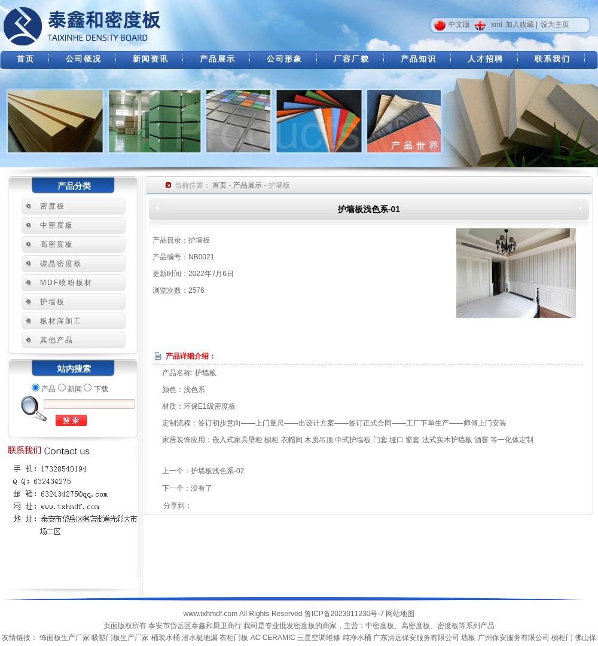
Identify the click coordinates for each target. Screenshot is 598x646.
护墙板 (52, 302)
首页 (26, 58)
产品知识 (419, 58)
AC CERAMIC (273, 637)
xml (496, 24)
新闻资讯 (151, 58)
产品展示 (218, 58)
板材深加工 (61, 321)
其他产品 (57, 340)
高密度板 (57, 244)
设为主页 (555, 24)
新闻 (75, 389)
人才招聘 (486, 58)
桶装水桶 (165, 637)
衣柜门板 (233, 637)
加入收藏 (519, 24)
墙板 (468, 637)
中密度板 (57, 225)
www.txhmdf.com (211, 614)
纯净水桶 (357, 637)
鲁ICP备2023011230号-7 (344, 614)
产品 (48, 389)
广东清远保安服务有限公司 (416, 637)
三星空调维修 (318, 637)
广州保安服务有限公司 (514, 637)
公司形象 (285, 58)
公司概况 (84, 58)
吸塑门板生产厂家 (120, 637)
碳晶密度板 (61, 263)
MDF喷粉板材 (66, 282)
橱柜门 (562, 637)
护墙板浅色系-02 (217, 471)
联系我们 (552, 58)
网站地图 (400, 614)
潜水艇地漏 (200, 637)
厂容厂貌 (352, 58)
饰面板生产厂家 (64, 637)
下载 (101, 389)
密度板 (52, 206)
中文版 (459, 24)
